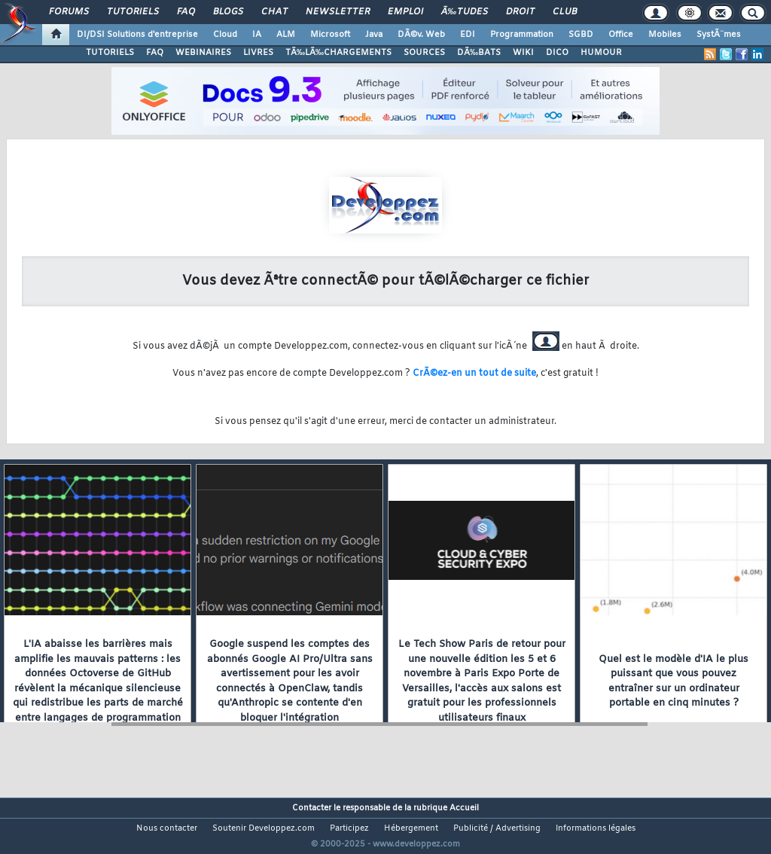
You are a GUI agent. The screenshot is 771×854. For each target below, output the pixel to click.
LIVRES (258, 52)
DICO (557, 52)
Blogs (228, 12)
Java (373, 34)
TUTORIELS (110, 52)
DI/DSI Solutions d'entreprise (137, 34)
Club (564, 12)
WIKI (523, 52)
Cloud (225, 34)
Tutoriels (132, 12)
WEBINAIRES (203, 52)
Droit (520, 12)
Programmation (521, 34)
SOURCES (424, 52)
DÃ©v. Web (421, 34)
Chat (274, 12)
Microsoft (330, 34)
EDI (467, 34)
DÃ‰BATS (479, 52)
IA (256, 34)
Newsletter (337, 12)
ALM (285, 34)
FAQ (186, 12)
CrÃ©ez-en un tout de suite (474, 374)
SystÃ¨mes (718, 34)
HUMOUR (601, 52)
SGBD (580, 34)
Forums (68, 12)
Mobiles (664, 34)
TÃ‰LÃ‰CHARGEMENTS (338, 52)
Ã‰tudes (464, 12)
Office (620, 34)
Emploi (405, 12)
